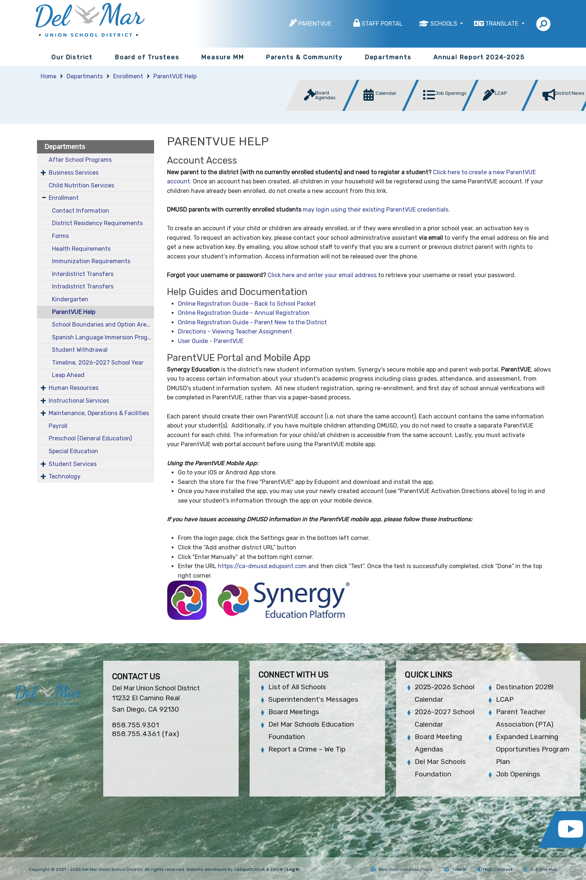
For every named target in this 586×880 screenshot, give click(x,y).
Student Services (73, 463)
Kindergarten (70, 299)
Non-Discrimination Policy (401, 869)
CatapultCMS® (249, 869)
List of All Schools (297, 687)
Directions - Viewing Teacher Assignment (235, 331)
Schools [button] (444, 23)
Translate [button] (502, 23)
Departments (388, 57)
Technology (65, 476)
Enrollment (128, 76)
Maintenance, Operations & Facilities (99, 413)
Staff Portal (382, 23)
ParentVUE (314, 23)
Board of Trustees (147, 57)
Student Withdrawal (80, 349)
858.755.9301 (135, 725)
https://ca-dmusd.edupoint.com (262, 566)
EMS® (276, 869)
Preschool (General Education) (90, 438)
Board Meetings (293, 712)
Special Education (73, 451)
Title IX (455, 869)
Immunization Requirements (91, 261)
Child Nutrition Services (81, 185)
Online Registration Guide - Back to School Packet (247, 303)
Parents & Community (304, 57)
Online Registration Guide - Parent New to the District (252, 322)
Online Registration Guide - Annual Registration (244, 312)
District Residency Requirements (97, 223)
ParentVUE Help (175, 76)
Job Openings (518, 774)
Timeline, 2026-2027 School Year (97, 362)
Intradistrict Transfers (82, 286)
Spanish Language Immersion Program (103, 337)
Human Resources (73, 387)
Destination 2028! (524, 687)
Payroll (58, 425)
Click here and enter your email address (322, 275)
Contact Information (80, 210)
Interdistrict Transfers (82, 274)
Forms (60, 235)
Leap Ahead (68, 375)
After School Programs (80, 159)
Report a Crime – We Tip (307, 749)
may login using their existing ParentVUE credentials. (376, 209)
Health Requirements (81, 248)
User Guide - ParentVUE (210, 341)
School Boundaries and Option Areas (102, 324)
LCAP (505, 699)
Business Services (73, 172)
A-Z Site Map (540, 869)
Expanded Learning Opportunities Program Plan (533, 749)
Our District (72, 57)
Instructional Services (79, 400)
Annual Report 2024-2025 (478, 57)
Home (48, 76)
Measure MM (222, 57)
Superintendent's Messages (313, 699)
